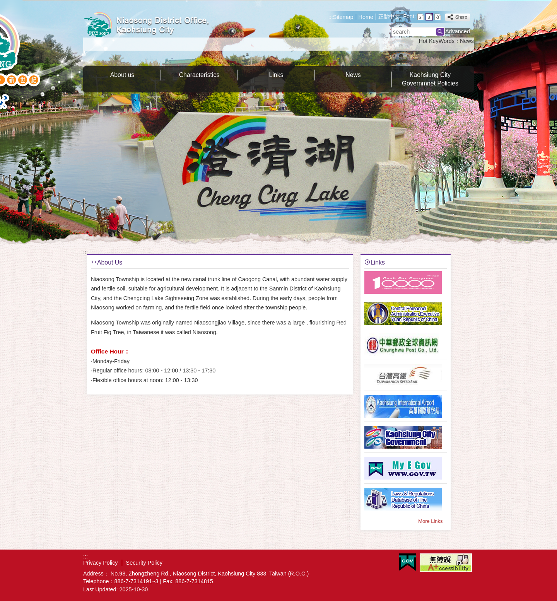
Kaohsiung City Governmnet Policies (430, 79)
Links (276, 75)
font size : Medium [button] (429, 16)
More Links (430, 521)
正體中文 (389, 17)
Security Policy (144, 563)
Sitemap (343, 17)
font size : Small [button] (420, 17)
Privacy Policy (100, 563)
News (467, 41)
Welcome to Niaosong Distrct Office (148, 25)
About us (122, 75)
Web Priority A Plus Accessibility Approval (446, 562)
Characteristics (199, 75)
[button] (440, 32)
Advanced (457, 31)
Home (366, 17)
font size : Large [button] (437, 17)
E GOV (407, 562)
